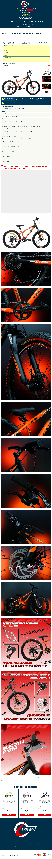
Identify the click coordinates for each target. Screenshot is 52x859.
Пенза (26, 8)
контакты (34, 26)
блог (29, 26)
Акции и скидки (46, 844)
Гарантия (18, 26)
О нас (39, 844)
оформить (30, 10)
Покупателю (33, 844)
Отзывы (48, 65)
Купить (9, 815)
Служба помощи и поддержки (9, 855)
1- (2, 38)
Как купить (25, 26)
